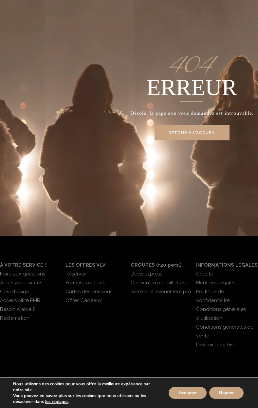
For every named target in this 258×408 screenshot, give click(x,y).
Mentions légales (215, 283)
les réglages (56, 402)
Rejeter (226, 393)
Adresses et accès (21, 283)
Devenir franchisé (216, 345)
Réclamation (14, 318)
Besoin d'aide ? (17, 309)
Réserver (75, 274)
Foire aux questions (22, 274)
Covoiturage (14, 292)
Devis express (146, 274)
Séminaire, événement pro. (161, 292)
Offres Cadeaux (83, 300)
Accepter (187, 393)
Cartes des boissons (88, 292)
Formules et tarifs (85, 283)
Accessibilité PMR (20, 300)
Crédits (204, 274)
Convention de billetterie (159, 283)
